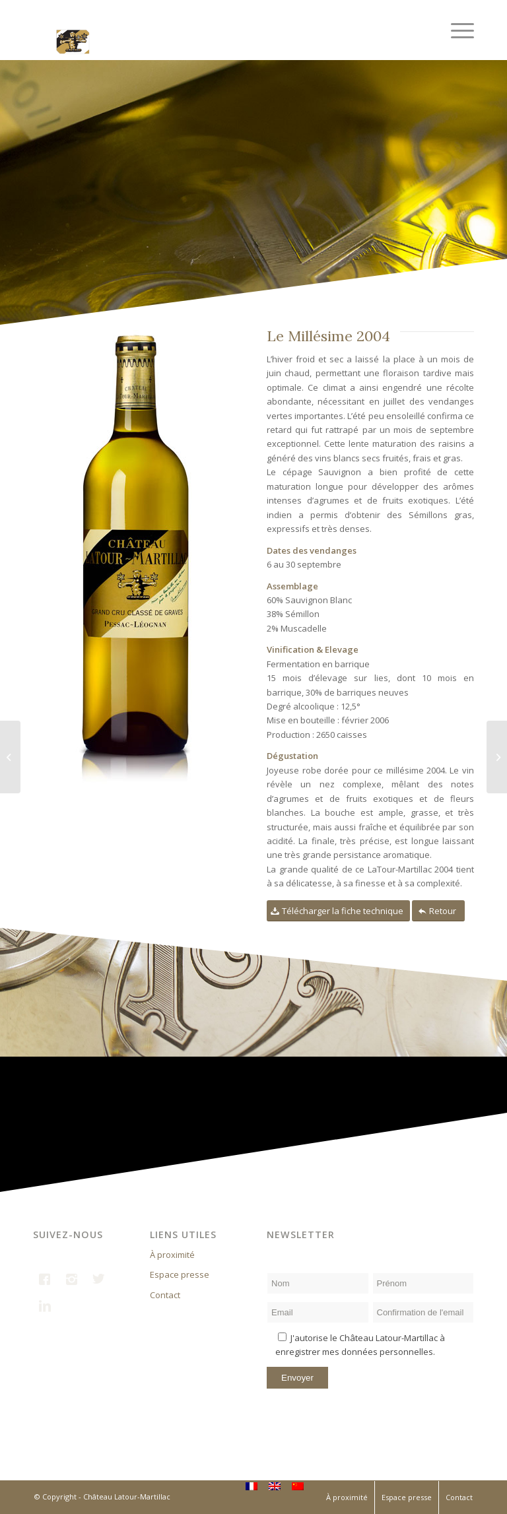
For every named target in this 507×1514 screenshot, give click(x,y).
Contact (165, 1295)
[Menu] (456, 29)
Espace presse (179, 1274)
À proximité (172, 1255)
